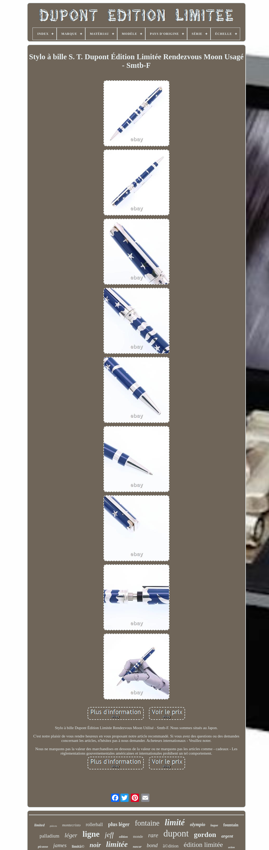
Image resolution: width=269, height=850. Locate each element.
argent (227, 836)
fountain (230, 825)
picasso (43, 846)
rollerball (94, 824)
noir (95, 844)
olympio (197, 824)
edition (123, 837)
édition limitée (203, 844)
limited (39, 825)
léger (70, 835)
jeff (109, 835)
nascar (137, 846)
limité (175, 822)
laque (214, 825)
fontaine (147, 823)
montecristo (71, 825)
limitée (117, 844)
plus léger (119, 824)
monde (138, 837)
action (231, 847)
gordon (205, 835)
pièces (53, 825)
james (60, 845)
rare (153, 835)
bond (152, 845)
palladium (49, 836)
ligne (91, 834)
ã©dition (171, 846)
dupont (176, 833)
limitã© (78, 846)
